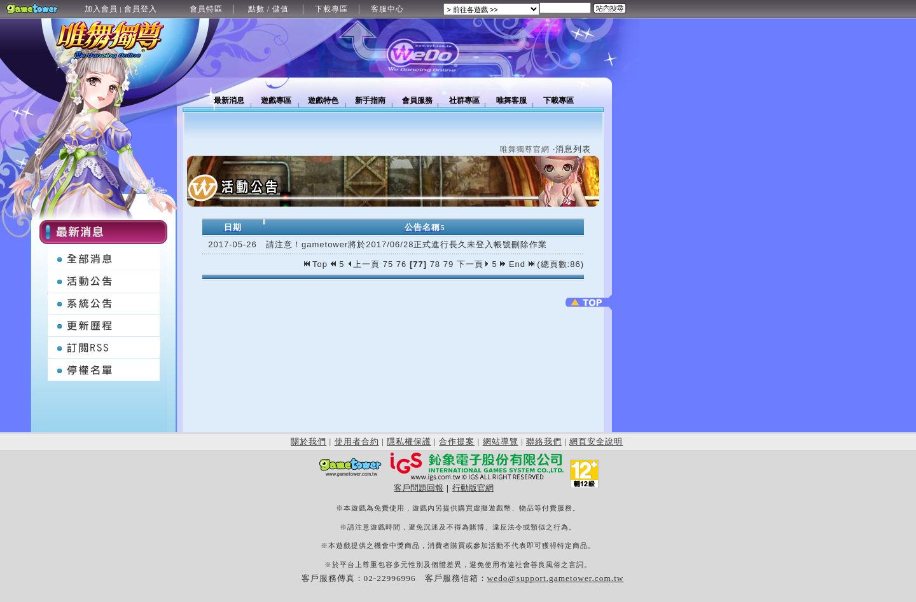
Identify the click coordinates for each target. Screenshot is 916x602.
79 (448, 264)
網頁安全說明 (596, 441)
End (521, 264)
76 (401, 264)
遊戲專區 (276, 100)
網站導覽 (500, 441)
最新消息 (229, 100)
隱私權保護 (409, 441)
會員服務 (417, 100)
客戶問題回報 (418, 488)
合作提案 (457, 441)
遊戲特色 (323, 100)
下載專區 (331, 8)
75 (388, 264)
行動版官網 (473, 488)
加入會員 (101, 8)
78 (435, 264)
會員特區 (206, 8)
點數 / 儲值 (268, 8)
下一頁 (473, 264)
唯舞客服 (511, 100)
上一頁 (363, 264)
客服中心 (387, 8)
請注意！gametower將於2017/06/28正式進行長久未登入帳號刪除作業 (406, 244)
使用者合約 (357, 441)
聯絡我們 (544, 441)
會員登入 (140, 8)
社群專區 (464, 100)
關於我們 (308, 441)
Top (317, 264)
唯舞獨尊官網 (525, 149)
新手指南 (370, 100)
